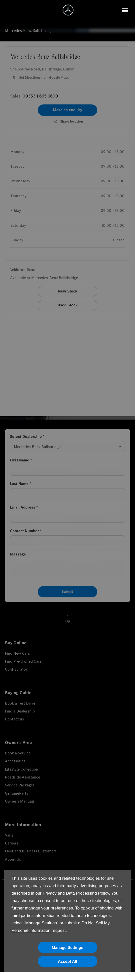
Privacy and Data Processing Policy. (76, 893)
